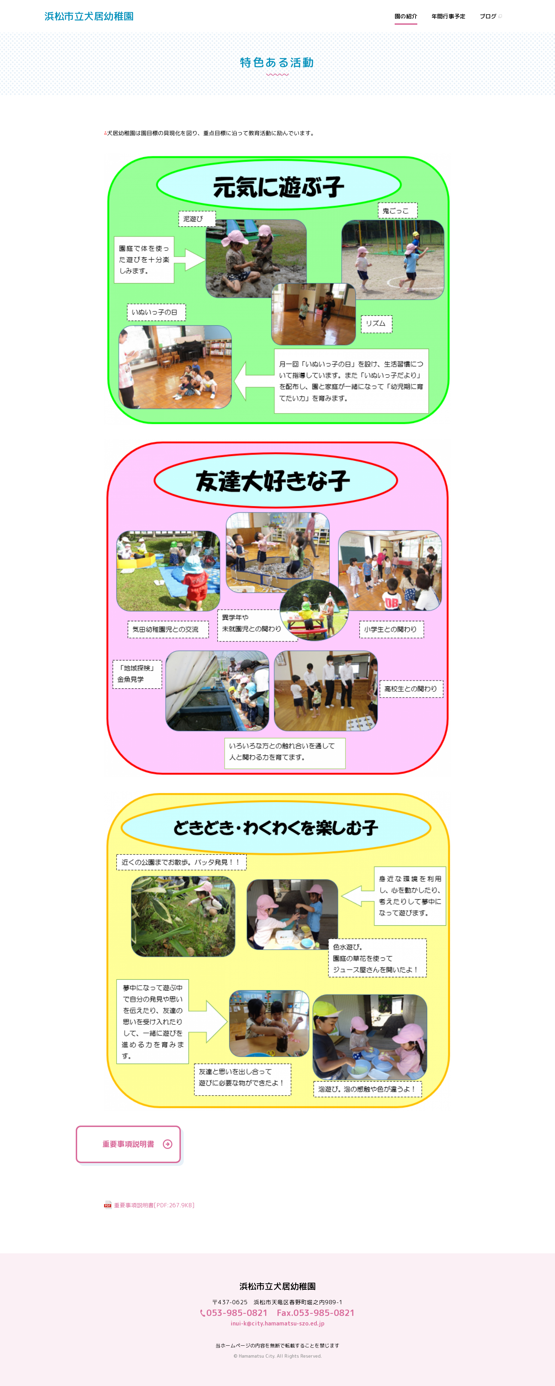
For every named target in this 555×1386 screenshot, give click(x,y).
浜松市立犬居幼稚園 (88, 16)
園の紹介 (406, 16)
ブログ (488, 16)
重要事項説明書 (128, 1144)
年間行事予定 (448, 16)
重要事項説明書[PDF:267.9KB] (154, 1205)
